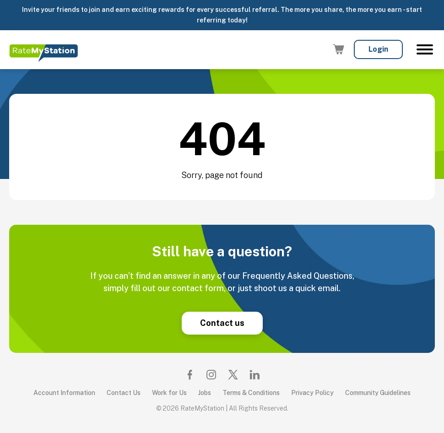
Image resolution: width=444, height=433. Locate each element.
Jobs (204, 392)
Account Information (64, 392)
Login (378, 49)
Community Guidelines (378, 392)
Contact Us (124, 392)
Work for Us (169, 392)
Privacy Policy (312, 392)
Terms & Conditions (251, 392)
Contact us (222, 323)
